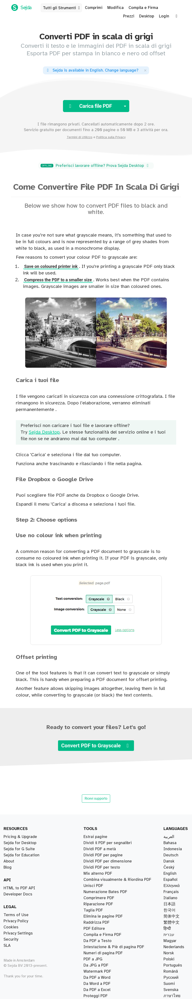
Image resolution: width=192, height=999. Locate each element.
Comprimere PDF (98, 898)
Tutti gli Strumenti (62, 8)
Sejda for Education (21, 855)
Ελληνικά (171, 886)
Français (171, 892)
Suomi (169, 984)
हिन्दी (167, 928)
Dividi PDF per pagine (103, 855)
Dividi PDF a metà (99, 849)
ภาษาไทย (171, 996)
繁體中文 (171, 922)
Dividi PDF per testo (101, 867)
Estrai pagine (95, 837)
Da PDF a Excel (96, 990)
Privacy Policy (16, 921)
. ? (91, 70)
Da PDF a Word (96, 977)
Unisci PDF (93, 886)
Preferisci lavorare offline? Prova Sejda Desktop (95, 166)
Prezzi (128, 16)
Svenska (170, 990)
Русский (170, 977)
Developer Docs (18, 894)
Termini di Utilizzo (79, 137)
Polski (168, 959)
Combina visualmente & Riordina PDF (117, 880)
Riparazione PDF (98, 904)
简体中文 (171, 916)
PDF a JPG (92, 959)
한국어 (169, 910)
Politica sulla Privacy (110, 137)
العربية (168, 837)
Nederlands (173, 947)
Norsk (168, 953)
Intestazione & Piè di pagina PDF (113, 947)
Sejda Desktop (44, 432)
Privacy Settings (18, 933)
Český (168, 867)
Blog (8, 867)
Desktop (146, 16)
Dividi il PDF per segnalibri (107, 843)
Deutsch (170, 855)
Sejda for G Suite (19, 849)
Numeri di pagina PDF (103, 953)
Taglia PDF (93, 910)
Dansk (168, 861)
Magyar (169, 941)
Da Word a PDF (96, 984)
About (9, 861)
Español (170, 880)
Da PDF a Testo (97, 941)
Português (172, 965)
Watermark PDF (97, 971)
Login (164, 16)
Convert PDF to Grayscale (96, 746)
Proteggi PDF (95, 996)
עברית (168, 935)
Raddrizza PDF (96, 922)
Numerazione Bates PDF (105, 892)
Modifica (115, 8)
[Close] (145, 70)
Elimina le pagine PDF (103, 916)
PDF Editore (94, 928)
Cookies (11, 927)
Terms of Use (16, 915)
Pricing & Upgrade (20, 837)
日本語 (169, 904)
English (169, 873)
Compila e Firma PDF (102, 935)
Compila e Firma (143, 8)
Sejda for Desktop (20, 843)
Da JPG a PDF (95, 965)
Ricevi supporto (96, 798)
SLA (7, 945)
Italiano (170, 898)
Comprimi (93, 8)
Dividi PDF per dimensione (107, 861)
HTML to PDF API (19, 888)
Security (11, 939)
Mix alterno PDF (97, 873)
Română (170, 971)
